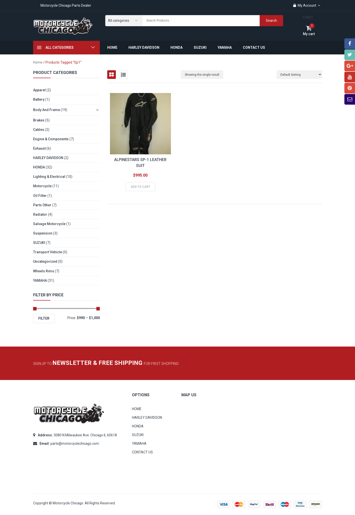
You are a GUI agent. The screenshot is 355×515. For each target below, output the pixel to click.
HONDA (39, 167)
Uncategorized (45, 261)
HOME (137, 409)
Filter (43, 318)
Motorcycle (42, 186)
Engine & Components (51, 139)
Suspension (42, 233)
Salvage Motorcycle (49, 224)
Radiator (40, 214)
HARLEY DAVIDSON (48, 158)
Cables (38, 130)
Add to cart (140, 186)
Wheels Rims (43, 271)
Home (37, 62)
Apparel (39, 90)
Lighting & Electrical (49, 177)
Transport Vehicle (47, 252)
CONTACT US (142, 452)
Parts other (42, 205)
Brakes (38, 120)
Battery (38, 99)
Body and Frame (46, 110)
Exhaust (39, 148)
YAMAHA (40, 280)
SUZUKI (39, 243)
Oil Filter (40, 196)
